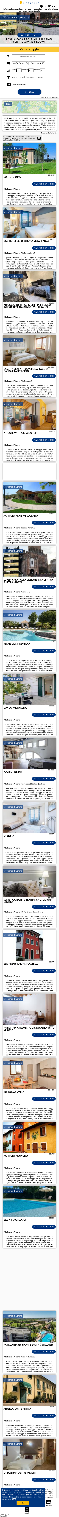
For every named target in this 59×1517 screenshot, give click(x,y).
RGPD (14, 1499)
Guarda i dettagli (44, 183)
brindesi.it (29, 3)
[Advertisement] (29, 1280)
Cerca (29, 92)
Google (35, 1490)
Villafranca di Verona (13, 148)
